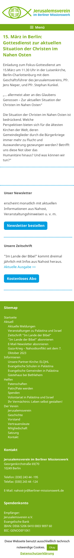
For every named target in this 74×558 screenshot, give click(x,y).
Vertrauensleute (18, 424)
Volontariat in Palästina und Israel (31, 397)
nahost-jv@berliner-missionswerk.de (39, 490)
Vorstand (14, 419)
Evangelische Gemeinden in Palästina (33, 371)
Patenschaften (17, 384)
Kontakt (13, 437)
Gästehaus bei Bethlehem (25, 375)
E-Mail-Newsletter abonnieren (28, 344)
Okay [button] (52, 547)
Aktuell (8, 322)
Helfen (8, 379)
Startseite (10, 317)
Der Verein (11, 406)
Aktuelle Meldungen (21, 326)
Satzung (13, 433)
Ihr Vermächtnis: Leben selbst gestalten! (35, 401)
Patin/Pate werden (20, 388)
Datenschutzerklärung (37, 553)
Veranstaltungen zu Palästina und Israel (35, 331)
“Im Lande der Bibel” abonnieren (30, 339)
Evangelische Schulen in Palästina (30, 366)
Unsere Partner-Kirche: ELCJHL (28, 362)
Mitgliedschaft (17, 428)
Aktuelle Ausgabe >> (20, 267)
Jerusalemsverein (19, 410)
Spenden (14, 393)
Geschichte (15, 415)
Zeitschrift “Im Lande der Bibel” (29, 335)
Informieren (12, 357)
